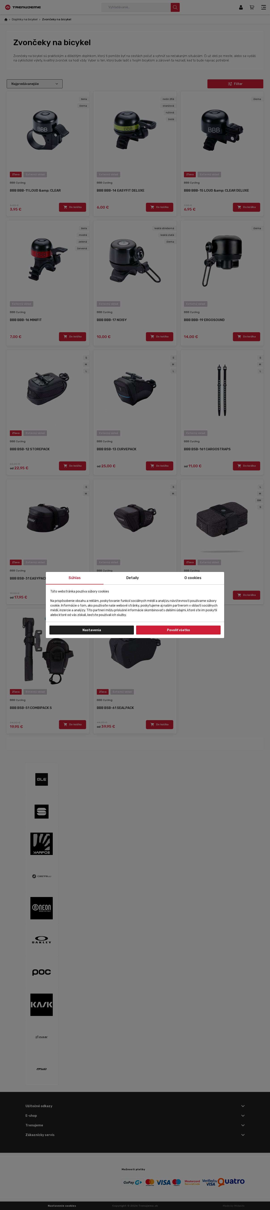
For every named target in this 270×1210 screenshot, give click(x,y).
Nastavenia (91, 630)
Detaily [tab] (132, 578)
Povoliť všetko (178, 630)
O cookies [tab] (192, 578)
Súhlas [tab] (75, 578)
